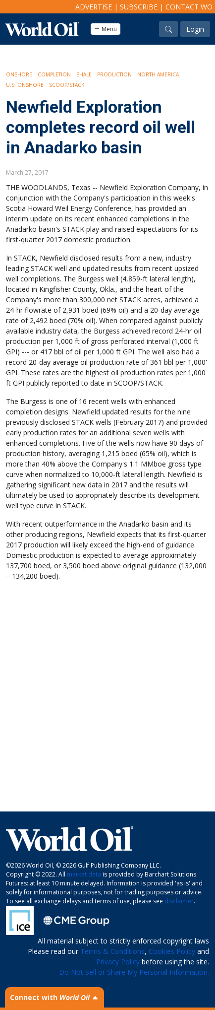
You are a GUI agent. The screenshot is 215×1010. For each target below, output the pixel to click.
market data (84, 874)
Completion (54, 74)
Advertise (93, 6)
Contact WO (189, 6)
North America (158, 74)
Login (195, 29)
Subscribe (139, 6)
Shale (84, 74)
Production (114, 74)
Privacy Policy (118, 961)
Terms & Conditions (112, 951)
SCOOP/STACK (66, 84)
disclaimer (179, 901)
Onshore (19, 74)
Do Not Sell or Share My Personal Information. (134, 972)
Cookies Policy (172, 951)
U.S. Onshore (25, 84)
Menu (105, 29)
